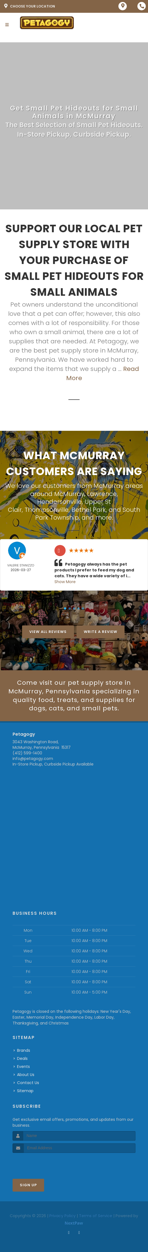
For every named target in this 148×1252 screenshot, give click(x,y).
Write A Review (100, 631)
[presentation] (42, 1163)
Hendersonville (59, 501)
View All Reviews (48, 631)
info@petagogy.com (33, 758)
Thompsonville (47, 509)
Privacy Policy (62, 1216)
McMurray (69, 494)
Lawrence (102, 494)
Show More (65, 582)
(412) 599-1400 (27, 753)
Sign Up (28, 1185)
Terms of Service (95, 1216)
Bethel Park (88, 509)
